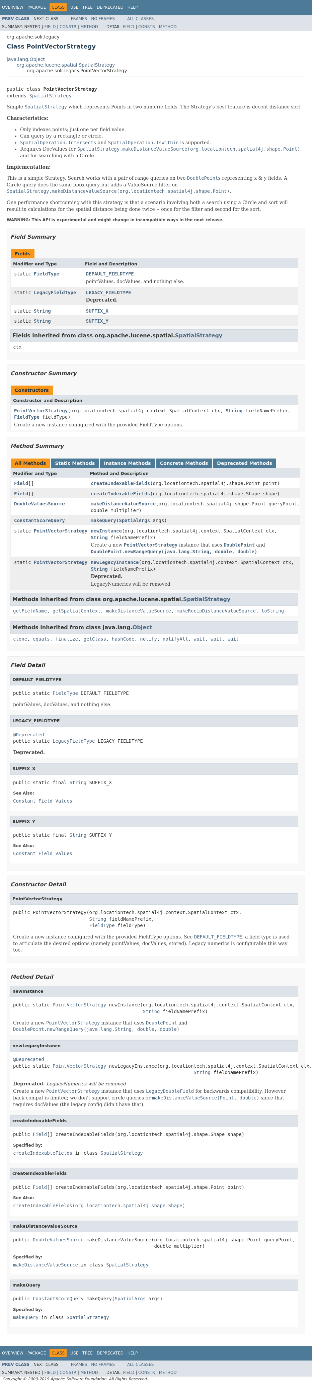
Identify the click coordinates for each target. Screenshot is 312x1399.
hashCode (123, 639)
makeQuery (103, 520)
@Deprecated (28, 734)
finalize (66, 639)
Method (89, 26)
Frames (79, 18)
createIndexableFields (120, 483)
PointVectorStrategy (41, 410)
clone (20, 639)
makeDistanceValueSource (123, 503)
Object (142, 627)
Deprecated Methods (244, 463)
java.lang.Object (26, 59)
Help (133, 7)
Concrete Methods (184, 463)
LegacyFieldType (55, 292)
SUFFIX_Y (97, 321)
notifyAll (175, 639)
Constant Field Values (42, 801)
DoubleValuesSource (39, 503)
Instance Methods (127, 463)
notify (148, 639)
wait (199, 639)
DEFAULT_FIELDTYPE (110, 273)
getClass (95, 639)
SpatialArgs (134, 520)
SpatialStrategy (50, 95)
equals (41, 639)
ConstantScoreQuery (39, 520)
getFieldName (30, 610)
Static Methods (75, 463)
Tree (87, 7)
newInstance (106, 530)
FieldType (46, 273)
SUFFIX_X (97, 311)
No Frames (103, 18)
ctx (17, 347)
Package (36, 7)
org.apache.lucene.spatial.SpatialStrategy (66, 65)
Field (50, 26)
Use (74, 7)
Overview (12, 7)
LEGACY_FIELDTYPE (108, 292)
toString (272, 610)
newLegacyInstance (115, 562)
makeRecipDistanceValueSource (216, 610)
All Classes (140, 18)
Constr (68, 26)
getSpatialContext (76, 610)
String (42, 311)
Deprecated (110, 7)
